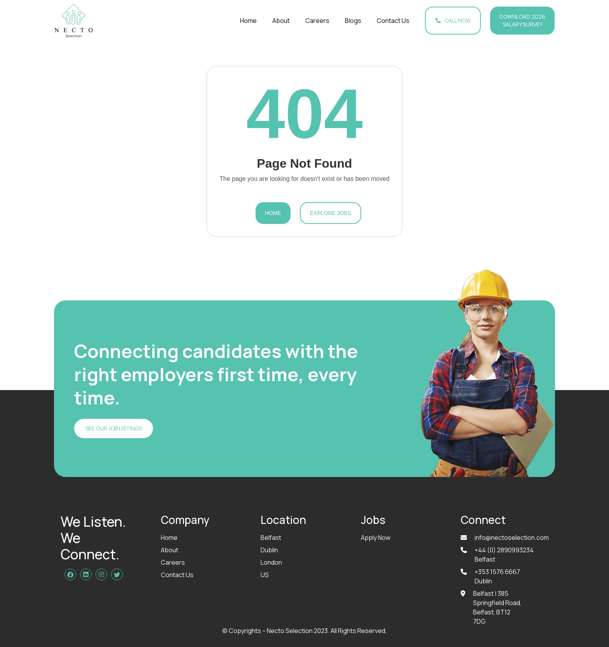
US (265, 575)
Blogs (353, 20)
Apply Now (375, 537)
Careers (317, 20)
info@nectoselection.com (512, 537)
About (281, 20)
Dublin (269, 550)
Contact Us (393, 20)
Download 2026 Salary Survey (522, 20)
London (271, 562)
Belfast (271, 537)
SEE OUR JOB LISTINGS (113, 428)
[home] (73, 20)
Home (248, 20)
